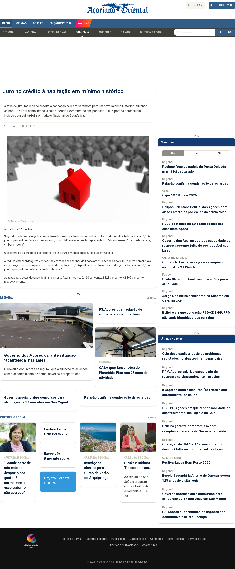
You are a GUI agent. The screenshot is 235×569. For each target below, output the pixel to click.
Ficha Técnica (175, 538)
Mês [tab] (220, 153)
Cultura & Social (151, 32)
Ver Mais (151, 298)
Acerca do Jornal (71, 538)
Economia (82, 32)
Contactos (156, 538)
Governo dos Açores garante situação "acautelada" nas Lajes (40, 358)
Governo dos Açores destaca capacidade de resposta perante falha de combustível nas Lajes (196, 245)
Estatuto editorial (96, 538)
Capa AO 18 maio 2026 (179, 195)
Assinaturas (149, 545)
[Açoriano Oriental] (31, 548)
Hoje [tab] (173, 153)
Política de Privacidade (124, 545)
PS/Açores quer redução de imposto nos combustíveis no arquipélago (121, 314)
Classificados (138, 538)
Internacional (56, 32)
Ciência (126, 32)
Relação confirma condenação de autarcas (117, 397)
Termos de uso (197, 538)
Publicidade (118, 538)
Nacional (30, 32)
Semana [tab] (196, 153)
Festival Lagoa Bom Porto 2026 (186, 462)
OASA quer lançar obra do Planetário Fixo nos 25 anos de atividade (123, 373)
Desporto (104, 32)
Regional (9, 32)
